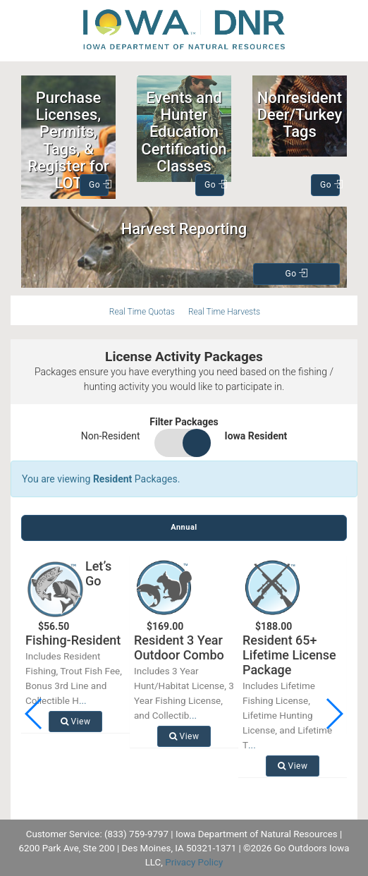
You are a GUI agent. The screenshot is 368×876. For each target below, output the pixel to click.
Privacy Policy (194, 862)
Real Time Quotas (142, 312)
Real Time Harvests (224, 312)
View (76, 721)
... (83, 700)
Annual (184, 527)
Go (99, 185)
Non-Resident (110, 436)
